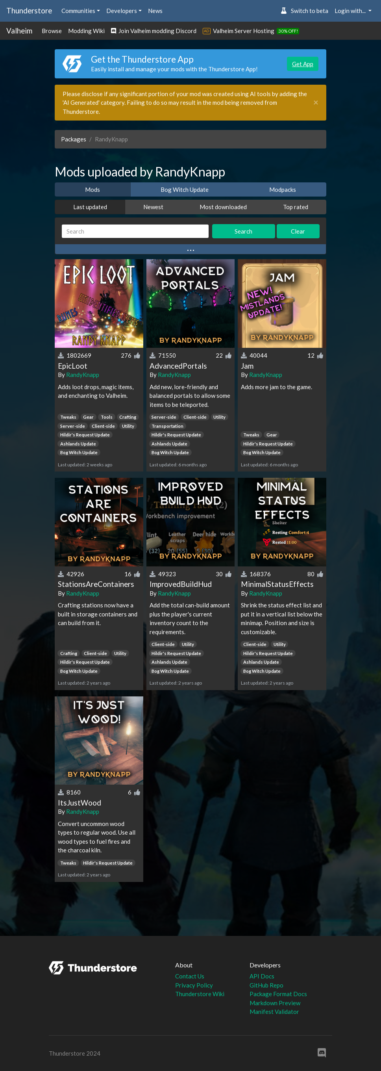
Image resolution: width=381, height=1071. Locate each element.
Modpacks (282, 189)
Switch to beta (304, 10)
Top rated (295, 206)
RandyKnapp (82, 374)
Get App (302, 63)
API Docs (262, 976)
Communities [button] (78, 10)
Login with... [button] (351, 10)
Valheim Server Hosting (243, 30)
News (155, 10)
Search (243, 231)
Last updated (90, 206)
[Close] (315, 102)
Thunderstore (29, 10)
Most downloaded (223, 206)
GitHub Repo (266, 985)
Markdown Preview (275, 1002)
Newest (153, 206)
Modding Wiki (86, 30)
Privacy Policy (194, 985)
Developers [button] (121, 10)
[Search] (135, 231)
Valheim (19, 30)
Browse (52, 30)
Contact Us (189, 976)
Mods (92, 189)
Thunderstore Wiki (199, 993)
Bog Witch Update (185, 189)
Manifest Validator (274, 1011)
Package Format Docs (278, 993)
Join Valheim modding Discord (153, 30)
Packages (73, 139)
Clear (298, 231)
